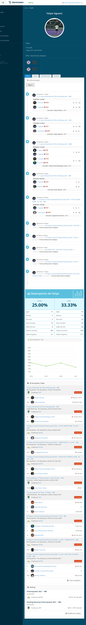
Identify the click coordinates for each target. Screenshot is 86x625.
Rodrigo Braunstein (45, 455)
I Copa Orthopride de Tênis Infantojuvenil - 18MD (59, 144)
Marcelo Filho (43, 537)
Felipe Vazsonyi (44, 554)
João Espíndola (44, 402)
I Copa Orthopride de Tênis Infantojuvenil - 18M (59, 176)
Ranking (60, 76)
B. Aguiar (44, 150)
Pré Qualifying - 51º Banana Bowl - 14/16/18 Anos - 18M (49, 480)
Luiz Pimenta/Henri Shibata (48, 533)
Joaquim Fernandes (45, 438)
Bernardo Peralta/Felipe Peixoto (50, 571)
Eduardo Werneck (45, 509)
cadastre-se (78, 3)
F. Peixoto (44, 103)
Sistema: (4, 46)
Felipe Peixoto (44, 398)
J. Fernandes (45, 213)
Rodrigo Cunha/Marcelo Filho (49, 528)
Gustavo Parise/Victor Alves (48, 575)
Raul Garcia (43, 505)
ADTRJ (45, 433)
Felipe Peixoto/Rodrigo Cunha (49, 417)
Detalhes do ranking (72, 618)
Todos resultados (73, 585)
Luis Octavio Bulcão (45, 476)
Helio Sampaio (44, 514)
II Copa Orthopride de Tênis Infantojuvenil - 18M (59, 96)
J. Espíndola (45, 131)
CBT (44, 393)
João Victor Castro (45, 490)
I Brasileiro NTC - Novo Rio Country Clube (63, 250)
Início (30, 8)
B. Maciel (44, 187)
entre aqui (68, 3)
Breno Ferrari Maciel (46, 421)
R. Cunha (44, 163)
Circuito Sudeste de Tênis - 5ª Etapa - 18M (45, 495)
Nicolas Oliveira (44, 580)
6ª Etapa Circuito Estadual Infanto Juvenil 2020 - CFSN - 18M (51, 518)
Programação (50, 76)
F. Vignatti (44, 107)
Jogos (40, 76)
